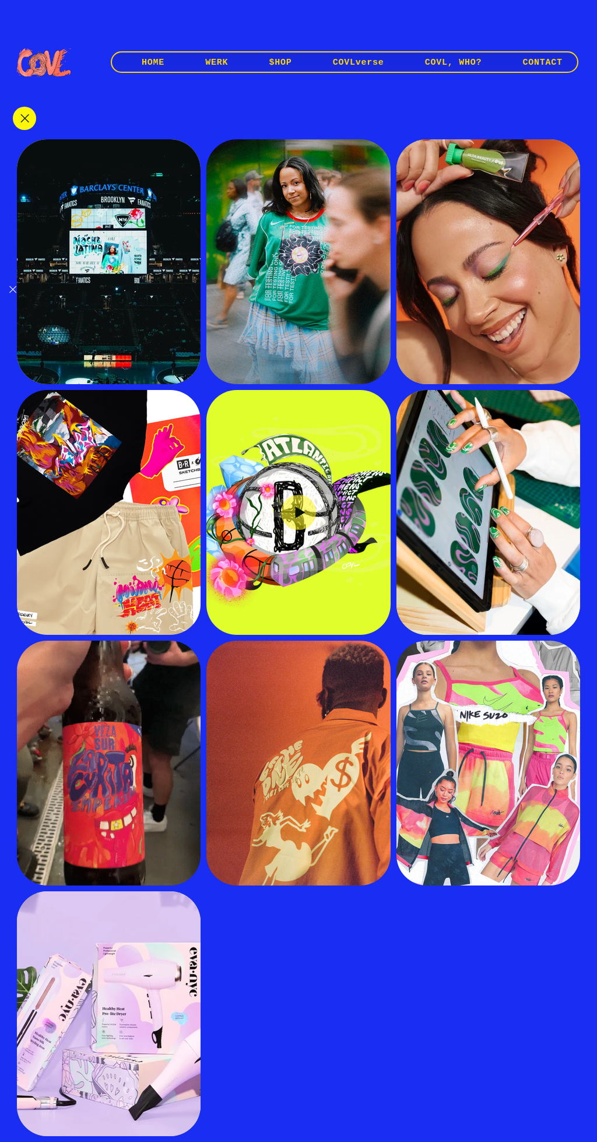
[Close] (24, 118)
